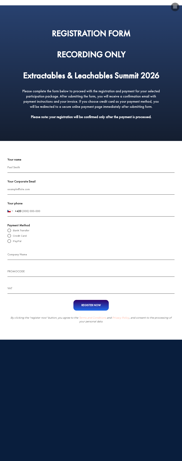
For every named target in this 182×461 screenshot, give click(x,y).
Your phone (15, 203)
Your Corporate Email (21, 181)
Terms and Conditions (92, 317)
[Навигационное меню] (175, 7)
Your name (14, 159)
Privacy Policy (120, 317)
